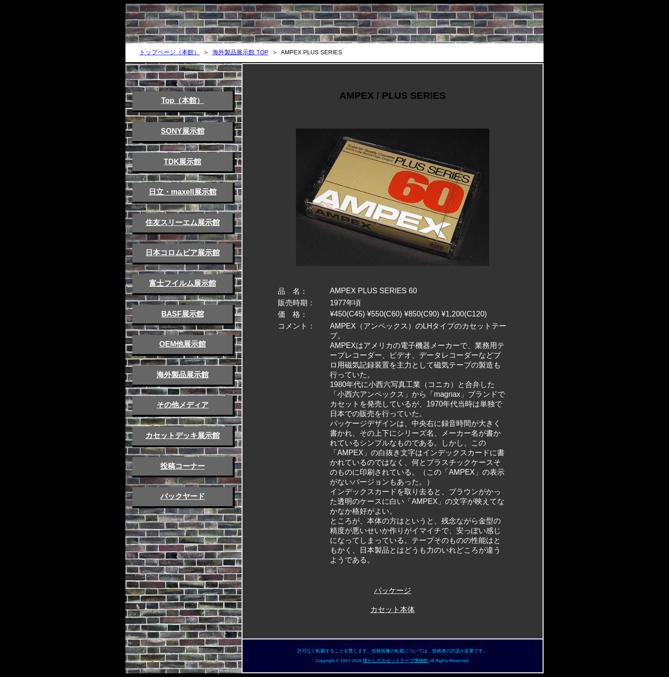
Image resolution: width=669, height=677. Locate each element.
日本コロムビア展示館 (182, 253)
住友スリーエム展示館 (182, 222)
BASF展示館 (182, 314)
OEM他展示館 (182, 344)
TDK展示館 (183, 162)
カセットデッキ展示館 (182, 435)
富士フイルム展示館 (182, 283)
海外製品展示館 (183, 375)
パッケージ (392, 590)
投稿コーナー (182, 466)
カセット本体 (392, 609)
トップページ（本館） (169, 52)
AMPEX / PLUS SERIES (393, 95)
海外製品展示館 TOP (240, 52)
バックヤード (182, 496)
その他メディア (183, 405)
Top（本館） (182, 100)
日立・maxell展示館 (182, 192)
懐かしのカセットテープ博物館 (396, 660)
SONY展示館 (182, 131)
